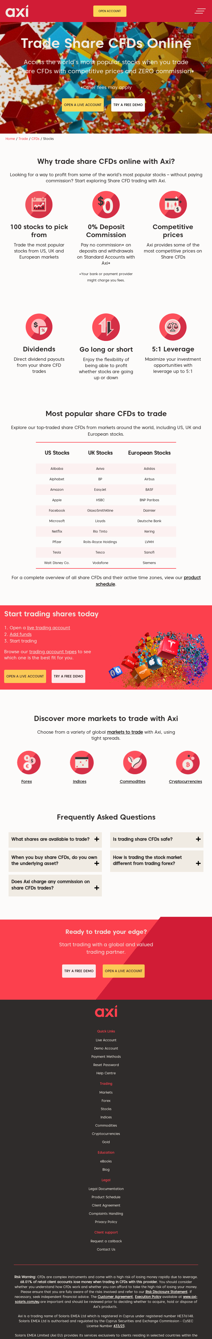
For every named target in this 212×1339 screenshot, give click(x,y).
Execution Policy (148, 1297)
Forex (26, 781)
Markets (106, 1092)
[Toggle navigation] (200, 11)
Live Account (106, 1040)
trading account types (52, 651)
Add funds (20, 634)
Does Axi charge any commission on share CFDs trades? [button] (55, 885)
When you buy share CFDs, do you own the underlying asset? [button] (55, 860)
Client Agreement (106, 1205)
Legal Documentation (106, 1189)
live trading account (48, 627)
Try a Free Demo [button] (128, 105)
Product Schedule (106, 1197)
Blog (106, 1169)
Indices (79, 781)
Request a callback (106, 1241)
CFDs (35, 139)
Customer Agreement (115, 1297)
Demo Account (106, 1048)
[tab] (55, 840)
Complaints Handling (106, 1213)
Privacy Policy (106, 1222)
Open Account (110, 11)
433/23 (118, 1326)
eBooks (106, 1161)
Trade (23, 139)
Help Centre (106, 1073)
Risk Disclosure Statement (166, 1292)
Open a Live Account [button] (83, 105)
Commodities (132, 781)
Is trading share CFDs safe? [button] (157, 839)
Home (10, 139)
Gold (106, 1142)
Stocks (106, 1109)
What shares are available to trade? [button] (55, 839)
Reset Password (106, 1065)
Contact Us (106, 1249)
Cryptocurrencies (106, 1134)
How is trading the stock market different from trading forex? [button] (157, 860)
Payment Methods (106, 1057)
